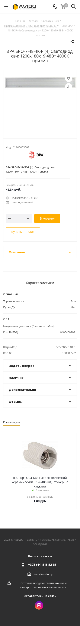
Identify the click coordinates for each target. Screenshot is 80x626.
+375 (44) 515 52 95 (42, 565)
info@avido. (41, 574)
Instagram (39, 605)
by (51, 574)
